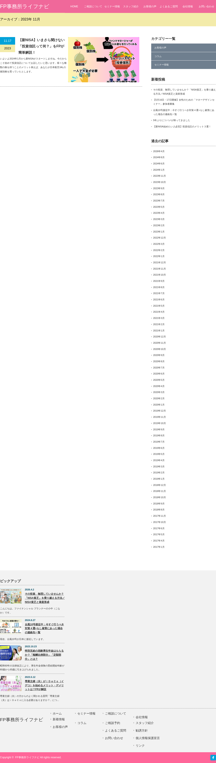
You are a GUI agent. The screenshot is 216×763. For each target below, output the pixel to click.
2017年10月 (159, 522)
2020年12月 (159, 336)
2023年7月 (159, 200)
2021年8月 (159, 287)
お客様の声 (149, 6)
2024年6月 (159, 163)
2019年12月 (159, 410)
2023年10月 (159, 182)
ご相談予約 (112, 723)
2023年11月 (159, 176)
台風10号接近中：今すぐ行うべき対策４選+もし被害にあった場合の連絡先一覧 (44, 628)
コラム (158, 56)
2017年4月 (159, 540)
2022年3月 (159, 244)
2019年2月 (159, 472)
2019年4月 (159, 460)
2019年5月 (159, 454)
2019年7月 (159, 441)
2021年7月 (159, 293)
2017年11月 (159, 516)
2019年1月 (159, 478)
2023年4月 (159, 213)
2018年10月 (159, 497)
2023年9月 (159, 188)
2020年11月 (159, 343)
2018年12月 (159, 485)
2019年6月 (159, 448)
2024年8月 (159, 157)
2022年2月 (159, 250)
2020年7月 (159, 367)
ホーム (57, 713)
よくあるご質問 (169, 6)
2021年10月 (159, 274)
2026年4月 (159, 151)
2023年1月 (159, 231)
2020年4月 (159, 386)
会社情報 (188, 6)
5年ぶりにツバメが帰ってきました (171, 120)
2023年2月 (159, 225)
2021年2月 (159, 324)
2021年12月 (159, 262)
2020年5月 (159, 380)
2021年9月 (159, 281)
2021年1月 (159, 330)
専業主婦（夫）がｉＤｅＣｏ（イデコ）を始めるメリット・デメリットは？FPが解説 (44, 685)
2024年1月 (159, 170)
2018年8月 (159, 509)
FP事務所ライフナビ (24, 6)
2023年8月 (159, 194)
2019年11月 (159, 417)
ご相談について (93, 6)
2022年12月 (159, 237)
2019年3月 (159, 466)
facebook (213, 757)
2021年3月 (159, 318)
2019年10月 (159, 423)
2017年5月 (159, 534)
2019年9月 (159, 429)
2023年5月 (159, 207)
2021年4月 (159, 312)
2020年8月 (159, 361)
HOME (74, 6)
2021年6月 (159, 299)
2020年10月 (159, 349)
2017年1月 (159, 547)
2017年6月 (159, 528)
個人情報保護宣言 (148, 738)
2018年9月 (159, 503)
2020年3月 (159, 392)
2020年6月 (159, 373)
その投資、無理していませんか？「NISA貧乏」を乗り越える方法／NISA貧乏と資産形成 (45, 597)
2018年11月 (159, 491)
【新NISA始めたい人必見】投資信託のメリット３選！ (182, 126)
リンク (140, 745)
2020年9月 (159, 355)
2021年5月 (159, 305)
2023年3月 (159, 219)
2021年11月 (159, 268)
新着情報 (59, 719)
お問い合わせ (206, 6)
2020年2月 (159, 398)
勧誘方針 (142, 730)
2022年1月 (159, 256)
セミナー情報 (112, 6)
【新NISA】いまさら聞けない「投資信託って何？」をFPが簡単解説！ (41, 46)
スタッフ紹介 (131, 6)
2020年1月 (159, 404)
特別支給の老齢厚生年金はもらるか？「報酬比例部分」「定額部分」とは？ (44, 654)
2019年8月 (159, 435)
